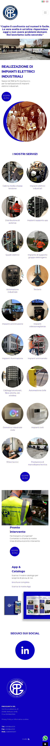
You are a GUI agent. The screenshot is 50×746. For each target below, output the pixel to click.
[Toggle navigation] (45, 12)
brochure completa (20, 582)
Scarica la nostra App (21, 587)
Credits (26, 739)
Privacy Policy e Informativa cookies (15, 719)
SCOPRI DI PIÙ (14, 551)
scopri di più (6, 97)
